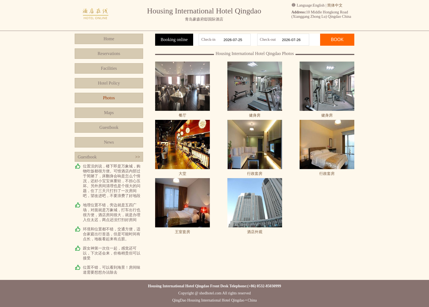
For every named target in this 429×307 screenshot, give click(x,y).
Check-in (208, 39)
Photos (109, 97)
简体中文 (335, 5)
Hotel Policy (109, 83)
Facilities (109, 68)
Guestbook (108, 127)
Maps (109, 112)
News (109, 142)
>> (137, 157)
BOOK (337, 39)
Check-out (268, 39)
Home (108, 38)
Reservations (109, 53)
